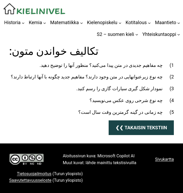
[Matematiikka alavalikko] (81, 22)
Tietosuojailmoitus (34, 173)
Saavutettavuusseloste (30, 180)
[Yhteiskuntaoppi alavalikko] (178, 34)
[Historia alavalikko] (23, 22)
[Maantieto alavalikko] (178, 22)
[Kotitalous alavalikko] (149, 22)
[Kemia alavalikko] (44, 22)
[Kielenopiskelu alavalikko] (120, 22)
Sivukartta (164, 159)
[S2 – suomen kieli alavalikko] (136, 34)
